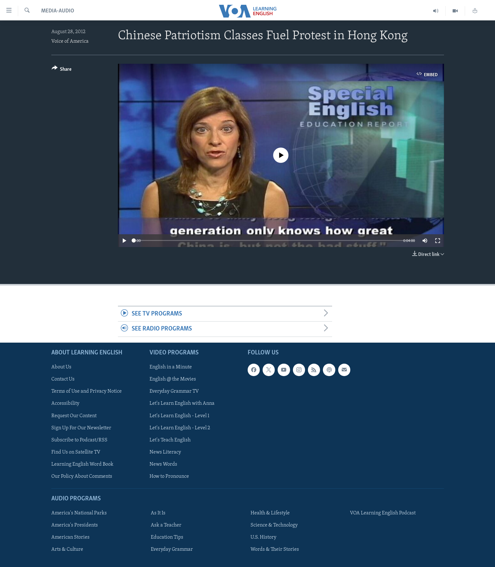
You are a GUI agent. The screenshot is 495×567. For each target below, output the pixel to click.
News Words (163, 464)
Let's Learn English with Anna (182, 403)
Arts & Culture (67, 549)
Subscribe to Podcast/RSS (79, 439)
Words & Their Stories (275, 549)
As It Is (158, 513)
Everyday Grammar (172, 549)
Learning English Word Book (82, 464)
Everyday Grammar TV (174, 391)
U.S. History (263, 537)
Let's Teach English (170, 439)
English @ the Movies (172, 379)
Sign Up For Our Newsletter (81, 427)
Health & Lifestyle (270, 513)
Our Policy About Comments (81, 476)
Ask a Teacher (166, 525)
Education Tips (167, 537)
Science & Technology (274, 525)
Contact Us (63, 379)
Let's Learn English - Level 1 (179, 415)
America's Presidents (74, 525)
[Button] (62, 70)
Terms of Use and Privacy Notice (86, 391)
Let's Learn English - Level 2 (179, 427)
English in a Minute (170, 367)
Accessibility (65, 403)
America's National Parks (79, 513)
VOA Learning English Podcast (383, 513)
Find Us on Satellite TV (75, 451)
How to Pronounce (169, 476)
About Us (61, 367)
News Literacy (165, 451)
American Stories (70, 537)
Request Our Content (74, 415)
